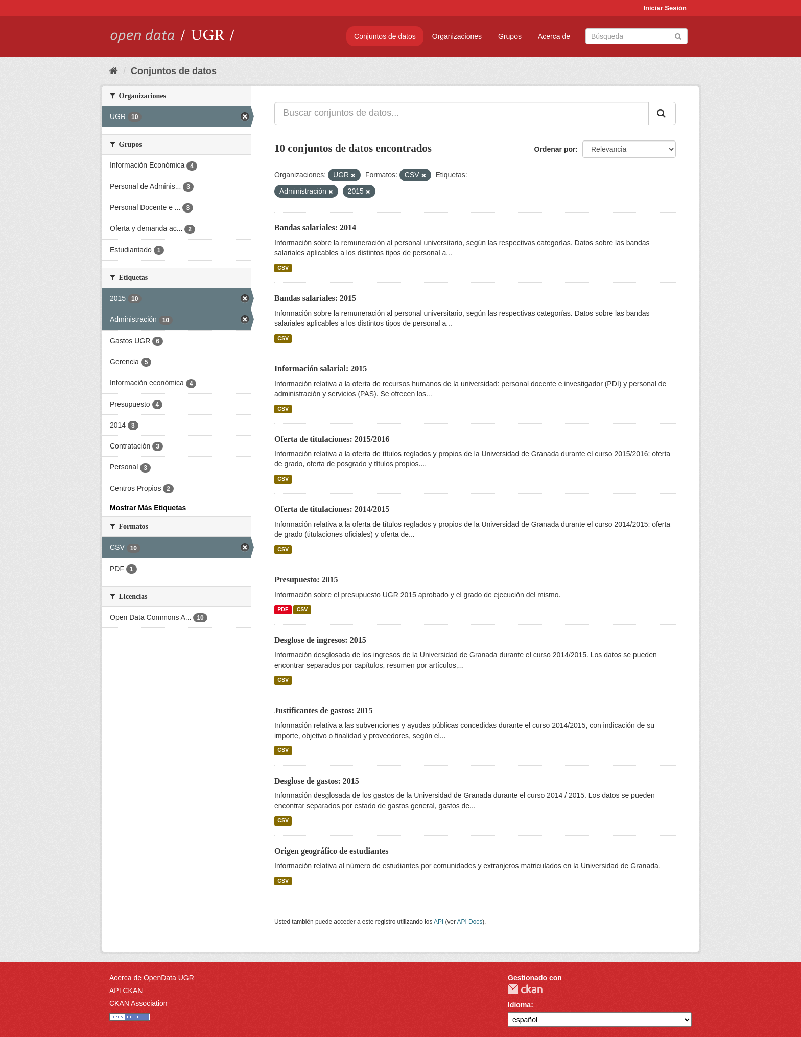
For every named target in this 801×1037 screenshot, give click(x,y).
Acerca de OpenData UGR (151, 978)
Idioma (519, 1005)
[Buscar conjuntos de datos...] (461, 113)
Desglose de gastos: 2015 (316, 780)
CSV (283, 268)
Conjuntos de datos (385, 36)
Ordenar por (555, 149)
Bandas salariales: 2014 (315, 227)
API (438, 921)
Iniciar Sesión (665, 8)
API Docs (470, 921)
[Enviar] (678, 35)
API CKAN (126, 990)
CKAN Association (138, 1003)
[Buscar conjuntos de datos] (636, 36)
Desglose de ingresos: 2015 (320, 639)
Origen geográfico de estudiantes (331, 850)
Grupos (510, 36)
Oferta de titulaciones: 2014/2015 (331, 509)
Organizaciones (457, 36)
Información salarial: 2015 (320, 368)
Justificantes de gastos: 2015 (323, 710)
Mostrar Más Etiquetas (148, 508)
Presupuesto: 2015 (306, 579)
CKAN (525, 989)
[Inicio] (113, 71)
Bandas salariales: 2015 (315, 298)
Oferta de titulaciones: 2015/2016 (331, 439)
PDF (282, 609)
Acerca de (554, 36)
